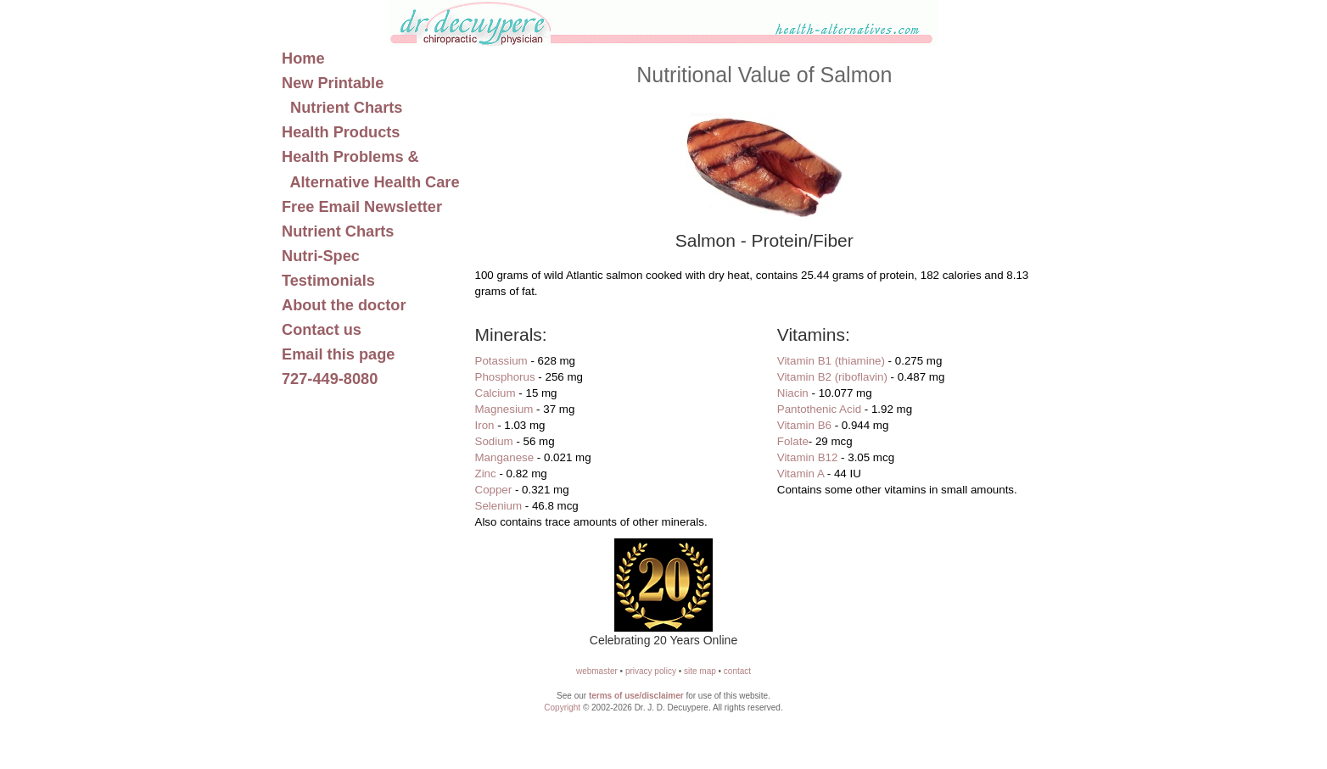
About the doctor (344, 305)
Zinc (485, 473)
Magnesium (504, 409)
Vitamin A (800, 473)
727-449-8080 (330, 379)
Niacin (793, 393)
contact (737, 671)
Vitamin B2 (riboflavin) (832, 377)
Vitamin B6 (804, 425)
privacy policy (650, 671)
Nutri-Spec (321, 256)
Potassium (501, 360)
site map (700, 671)
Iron (485, 425)
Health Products (341, 132)
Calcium (495, 393)
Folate (793, 441)
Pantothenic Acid (819, 409)
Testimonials (328, 280)
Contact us (321, 329)
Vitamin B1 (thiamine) (831, 360)
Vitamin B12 (807, 457)
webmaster (597, 671)
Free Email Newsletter (362, 206)
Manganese (505, 457)
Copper (493, 489)
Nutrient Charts (338, 231)
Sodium (494, 441)
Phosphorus (505, 377)
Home (303, 58)
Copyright (562, 707)
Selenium (499, 505)
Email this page (338, 354)
